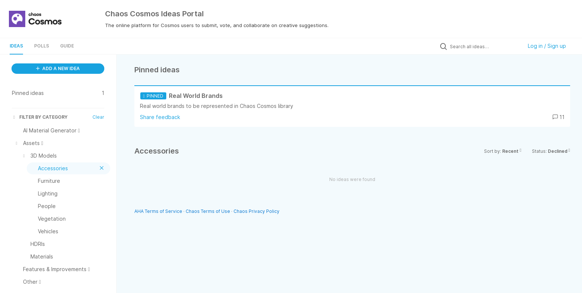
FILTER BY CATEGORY (40, 117)
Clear (98, 117)
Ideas (16, 46)
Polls (41, 46)
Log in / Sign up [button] (547, 46)
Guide (67, 46)
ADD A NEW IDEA (58, 68)
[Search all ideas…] (484, 46)
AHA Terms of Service (158, 211)
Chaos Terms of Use (208, 211)
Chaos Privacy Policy (256, 211)
